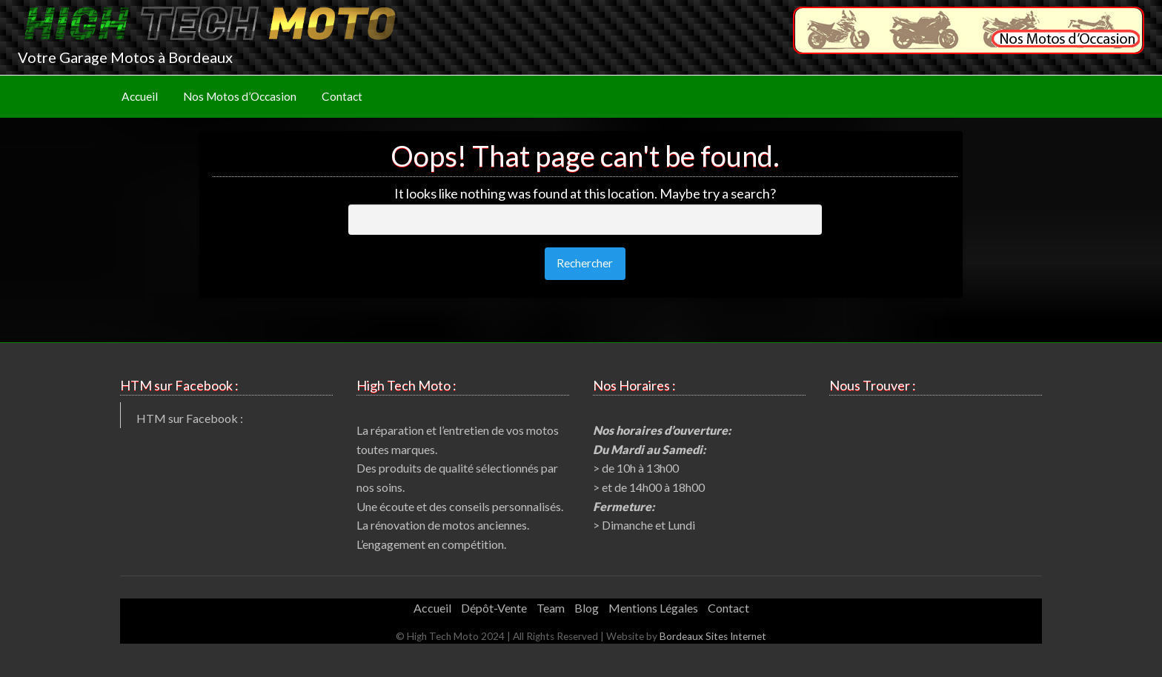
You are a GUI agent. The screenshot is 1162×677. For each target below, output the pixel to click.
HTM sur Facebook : (189, 418)
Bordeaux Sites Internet (713, 636)
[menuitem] (139, 96)
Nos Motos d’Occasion (239, 96)
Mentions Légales (653, 608)
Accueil (140, 96)
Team (551, 608)
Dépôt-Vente (494, 608)
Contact (342, 96)
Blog (586, 608)
